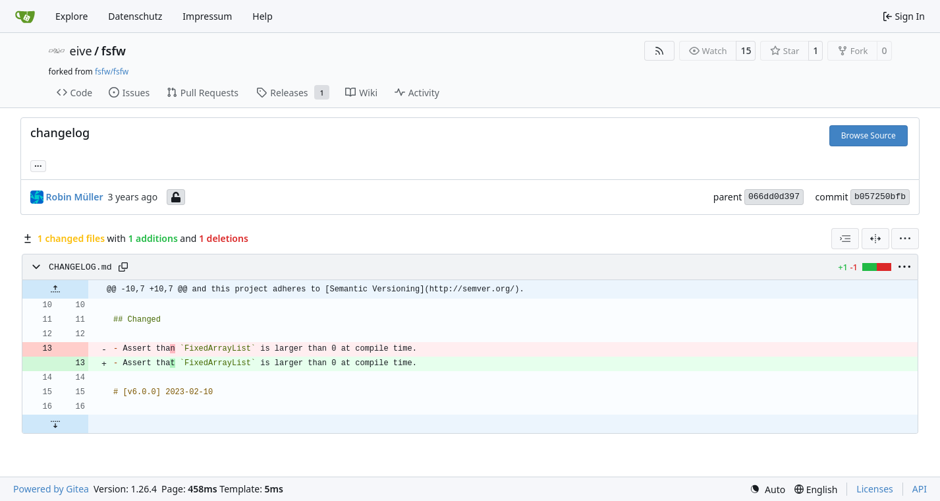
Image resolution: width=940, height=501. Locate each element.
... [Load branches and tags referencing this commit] (38, 164)
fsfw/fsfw (111, 71)
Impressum (207, 16)
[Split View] (875, 238)
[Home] (25, 16)
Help (262, 16)
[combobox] (845, 238)
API (919, 489)
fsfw (113, 50)
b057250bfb (880, 197)
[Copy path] (123, 267)
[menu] (905, 238)
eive (81, 50)
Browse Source (868, 135)
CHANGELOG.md (80, 267)
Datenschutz (135, 16)
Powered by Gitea (51, 489)
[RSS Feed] (659, 51)
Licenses (874, 489)
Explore (71, 16)
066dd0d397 (774, 197)
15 (745, 50)
